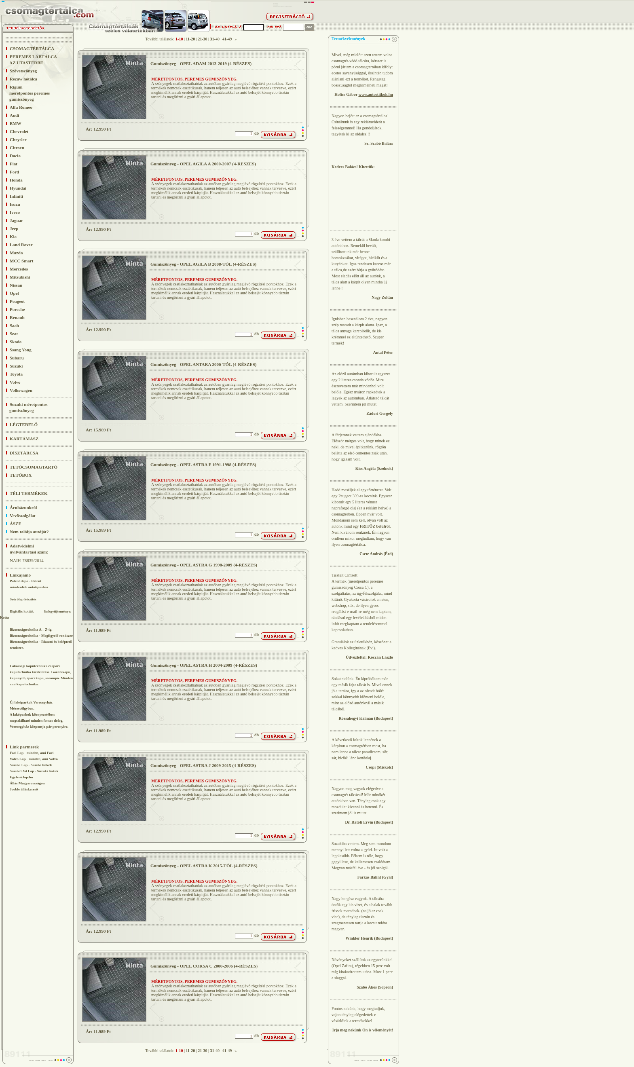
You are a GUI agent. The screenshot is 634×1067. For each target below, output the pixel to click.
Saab (14, 325)
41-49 (227, 39)
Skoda (15, 341)
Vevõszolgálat (23, 515)
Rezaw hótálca (23, 78)
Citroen (17, 147)
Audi (14, 115)
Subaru (17, 357)
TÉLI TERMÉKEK (29, 493)
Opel (14, 293)
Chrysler (18, 139)
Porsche (17, 309)
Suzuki (16, 365)
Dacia (15, 155)
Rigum (25, 93)
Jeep (14, 228)
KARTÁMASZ (24, 438)
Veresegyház (43, 702)
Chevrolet (19, 131)
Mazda (16, 252)
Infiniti (16, 196)
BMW (15, 123)
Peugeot (17, 301)
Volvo (15, 382)
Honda (16, 179)
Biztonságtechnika (24, 636)
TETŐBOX (21, 475)
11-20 (190, 39)
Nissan (16, 285)
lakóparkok (22, 714)
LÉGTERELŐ (24, 424)
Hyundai (18, 188)
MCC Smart (21, 260)
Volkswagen (21, 390)
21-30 (202, 39)
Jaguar (16, 220)
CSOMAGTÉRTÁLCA (32, 48)
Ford (14, 171)
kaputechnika (20, 672)
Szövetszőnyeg (23, 70)
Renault (17, 317)
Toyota (16, 374)
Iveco (15, 212)
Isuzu (15, 204)
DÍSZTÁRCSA (24, 452)
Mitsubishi (20, 277)
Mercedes (19, 268)
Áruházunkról (23, 507)
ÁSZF (15, 523)
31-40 (215, 39)
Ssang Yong (21, 349)
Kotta (4, 617)
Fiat (13, 163)
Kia (13, 236)
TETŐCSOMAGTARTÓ (33, 467)
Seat (14, 333)
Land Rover (21, 244)
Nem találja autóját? (29, 531)
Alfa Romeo (21, 107)
